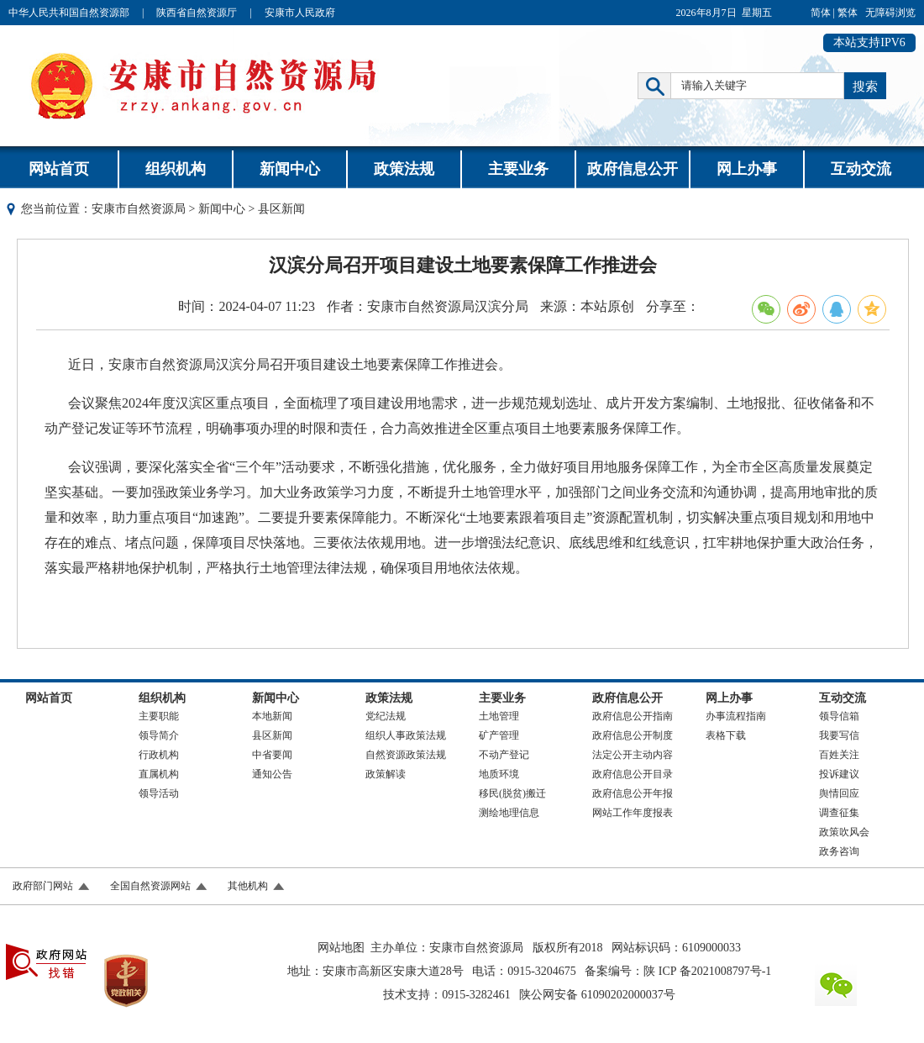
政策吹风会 (844, 832)
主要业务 (518, 169)
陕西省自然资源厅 (196, 12)
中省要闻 (272, 755)
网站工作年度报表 (632, 813)
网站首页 (59, 169)
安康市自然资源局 (139, 209)
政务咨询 (839, 851)
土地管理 (499, 716)
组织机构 (175, 169)
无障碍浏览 (890, 12)
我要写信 (839, 735)
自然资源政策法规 (405, 755)
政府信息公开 (632, 169)
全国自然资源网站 (150, 886)
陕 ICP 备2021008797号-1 (707, 971)
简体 (821, 12)
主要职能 (159, 716)
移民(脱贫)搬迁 (512, 793)
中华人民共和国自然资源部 (68, 12)
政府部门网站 (43, 886)
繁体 (847, 12)
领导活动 (159, 793)
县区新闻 (272, 735)
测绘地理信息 (509, 813)
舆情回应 (839, 793)
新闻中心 (290, 169)
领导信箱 (839, 716)
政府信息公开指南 (632, 716)
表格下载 (726, 735)
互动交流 (861, 169)
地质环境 (499, 774)
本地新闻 (272, 716)
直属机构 (159, 774)
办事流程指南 (736, 716)
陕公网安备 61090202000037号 (597, 994)
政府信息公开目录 (632, 774)
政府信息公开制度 (632, 735)
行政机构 (159, 755)
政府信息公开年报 (632, 793)
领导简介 (159, 735)
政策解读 (385, 774)
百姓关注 (839, 755)
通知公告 (272, 774)
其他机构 (248, 886)
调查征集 (839, 813)
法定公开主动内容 (632, 755)
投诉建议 (839, 774)
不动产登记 (504, 755)
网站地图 (341, 947)
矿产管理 (499, 735)
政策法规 (404, 169)
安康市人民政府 (300, 12)
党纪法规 (385, 716)
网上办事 (747, 169)
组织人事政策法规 (405, 735)
